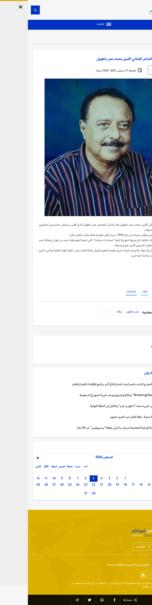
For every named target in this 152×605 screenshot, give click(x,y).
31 (57, 493)
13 (137, 484)
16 (113, 484)
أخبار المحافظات (134, 546)
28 (18, 484)
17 (105, 484)
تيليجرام (103, 291)
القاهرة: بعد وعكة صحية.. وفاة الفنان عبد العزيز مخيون (112, 417)
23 (58, 484)
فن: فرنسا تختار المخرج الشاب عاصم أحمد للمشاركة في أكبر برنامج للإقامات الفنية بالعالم (93, 384)
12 (10, 478)
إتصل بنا (143, 564)
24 (49, 484)
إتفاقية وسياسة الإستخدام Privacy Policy (100, 564)
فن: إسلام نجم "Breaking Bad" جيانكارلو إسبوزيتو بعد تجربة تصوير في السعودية (97, 395)
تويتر (116, 291)
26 (34, 484)
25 (42, 484)
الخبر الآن (142, 583)
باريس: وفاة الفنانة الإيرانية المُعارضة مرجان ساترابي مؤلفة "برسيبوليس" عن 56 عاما (95, 427)
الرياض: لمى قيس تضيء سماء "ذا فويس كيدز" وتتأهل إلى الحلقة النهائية (102, 406)
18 (97, 484)
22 (65, 484)
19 (89, 484)
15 (121, 484)
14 (129, 484)
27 (26, 484)
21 (73, 484)
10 (26, 478)
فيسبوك (130, 291)
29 (10, 484)
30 (65, 493)
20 (81, 484)
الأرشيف (112, 546)
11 (18, 478)
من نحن (130, 564)
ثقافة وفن (134, 37)
